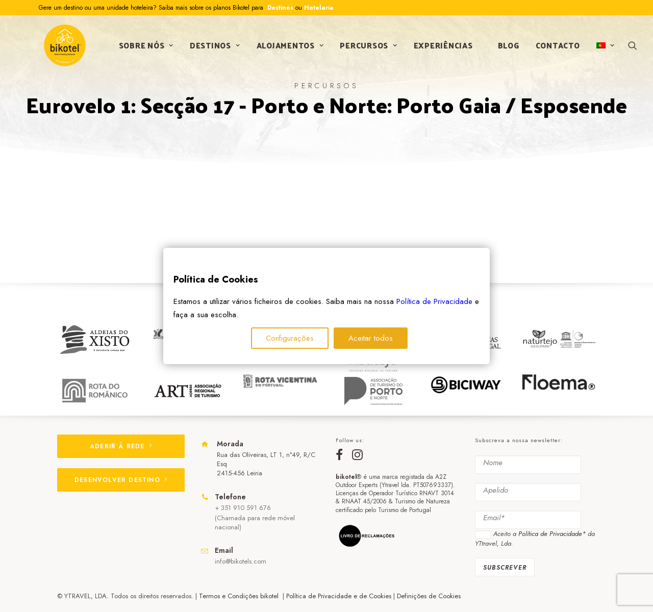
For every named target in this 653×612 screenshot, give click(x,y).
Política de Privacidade (434, 301)
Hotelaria (319, 7)
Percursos (366, 48)
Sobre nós (144, 48)
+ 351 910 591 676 (243, 508)
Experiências (441, 48)
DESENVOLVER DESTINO (120, 479)
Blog (506, 48)
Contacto (556, 48)
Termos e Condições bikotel (240, 596)
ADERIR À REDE (121, 446)
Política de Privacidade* (552, 534)
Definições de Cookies (429, 596)
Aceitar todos (370, 338)
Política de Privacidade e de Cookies (338, 596)
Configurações (290, 338)
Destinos (279, 7)
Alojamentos (288, 48)
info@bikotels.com (240, 561)
